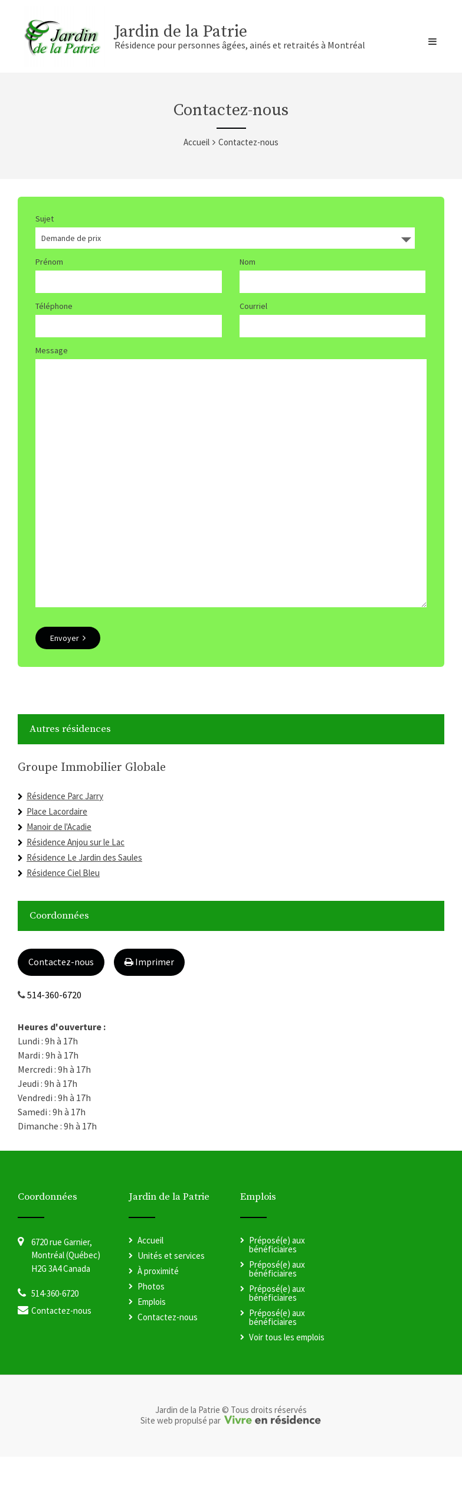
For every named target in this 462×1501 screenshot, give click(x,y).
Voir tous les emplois (287, 1381)
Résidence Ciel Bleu (63, 917)
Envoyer (68, 682)
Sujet (44, 218)
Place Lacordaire (57, 855)
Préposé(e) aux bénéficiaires (277, 1289)
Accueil (196, 142)
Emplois (151, 1346)
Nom (247, 262)
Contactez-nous (61, 1006)
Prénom (49, 262)
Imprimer (149, 1006)
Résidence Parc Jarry (65, 840)
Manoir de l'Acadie (59, 871)
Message (51, 350)
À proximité (158, 1315)
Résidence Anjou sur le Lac (75, 886)
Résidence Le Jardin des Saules (84, 901)
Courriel (253, 306)
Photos (151, 1330)
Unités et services (171, 1299)
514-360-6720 (54, 1039)
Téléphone (54, 306)
